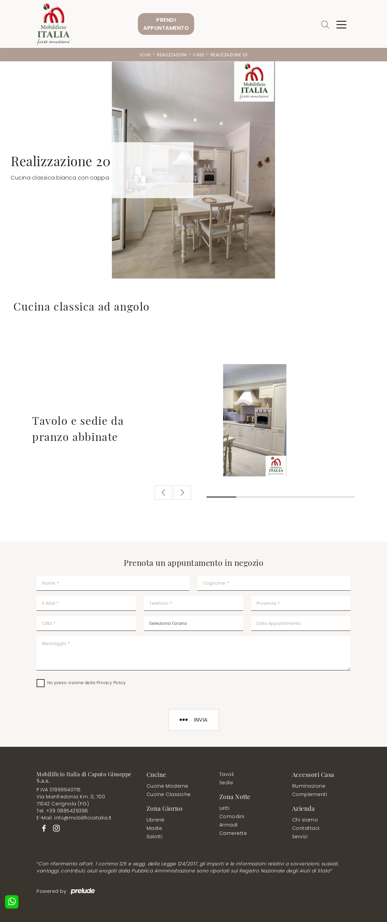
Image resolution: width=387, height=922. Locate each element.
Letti (224, 808)
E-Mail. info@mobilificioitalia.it (74, 817)
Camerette (233, 833)
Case (198, 55)
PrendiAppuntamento (166, 24)
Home (145, 55)
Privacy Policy (111, 682)
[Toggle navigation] (341, 24)
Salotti (155, 836)
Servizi (300, 836)
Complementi (309, 794)
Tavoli (226, 774)
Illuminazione (309, 786)
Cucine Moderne (167, 786)
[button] (182, 492)
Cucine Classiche (169, 794)
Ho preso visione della (86, 682)
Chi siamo (305, 819)
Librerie (156, 819)
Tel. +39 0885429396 (62, 810)
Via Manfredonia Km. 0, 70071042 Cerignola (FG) (71, 800)
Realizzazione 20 (229, 55)
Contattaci (306, 828)
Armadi (228, 824)
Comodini (231, 816)
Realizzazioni (172, 55)
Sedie (226, 782)
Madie (154, 828)
